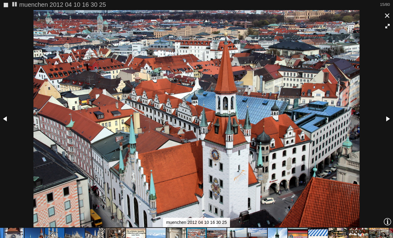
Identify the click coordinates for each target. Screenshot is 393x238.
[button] (387, 26)
